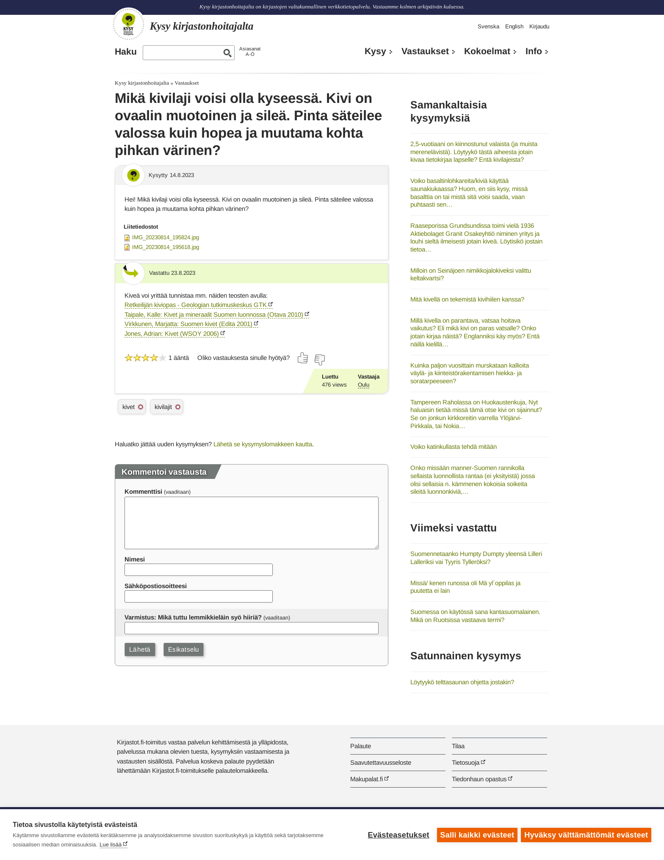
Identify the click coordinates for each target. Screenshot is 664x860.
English (514, 26)
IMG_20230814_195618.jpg (165, 247)
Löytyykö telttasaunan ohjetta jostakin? (462, 682)
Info (534, 51)
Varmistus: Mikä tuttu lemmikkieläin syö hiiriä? (193, 617)
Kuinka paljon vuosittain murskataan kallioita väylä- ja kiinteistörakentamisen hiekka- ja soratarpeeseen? (469, 373)
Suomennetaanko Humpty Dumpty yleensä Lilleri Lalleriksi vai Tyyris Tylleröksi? (476, 557)
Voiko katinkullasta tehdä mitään (453, 446)
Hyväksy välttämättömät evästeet (586, 834)
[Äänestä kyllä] (303, 357)
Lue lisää (111, 844)
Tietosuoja (465, 762)
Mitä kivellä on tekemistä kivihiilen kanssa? (467, 299)
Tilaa (458, 745)
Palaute (360, 745)
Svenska (488, 26)
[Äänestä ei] (319, 359)
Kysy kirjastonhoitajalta (142, 83)
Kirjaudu (539, 26)
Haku (126, 52)
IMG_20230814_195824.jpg (165, 237)
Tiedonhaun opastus (479, 779)
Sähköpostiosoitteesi (156, 585)
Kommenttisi (143, 491)
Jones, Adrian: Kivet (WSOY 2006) (172, 333)
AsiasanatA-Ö (249, 51)
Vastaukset (425, 51)
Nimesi (135, 559)
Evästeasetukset (398, 834)
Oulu (363, 385)
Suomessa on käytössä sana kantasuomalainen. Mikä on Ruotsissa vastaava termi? (475, 615)
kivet (128, 406)
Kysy (375, 51)
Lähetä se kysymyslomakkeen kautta (262, 444)
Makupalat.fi (366, 779)
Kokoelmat (487, 51)
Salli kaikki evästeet (477, 834)
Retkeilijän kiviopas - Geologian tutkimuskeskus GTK (196, 304)
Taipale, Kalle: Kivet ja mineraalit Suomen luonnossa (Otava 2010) (214, 314)
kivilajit (163, 406)
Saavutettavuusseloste (380, 762)
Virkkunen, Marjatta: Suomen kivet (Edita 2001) (188, 323)
